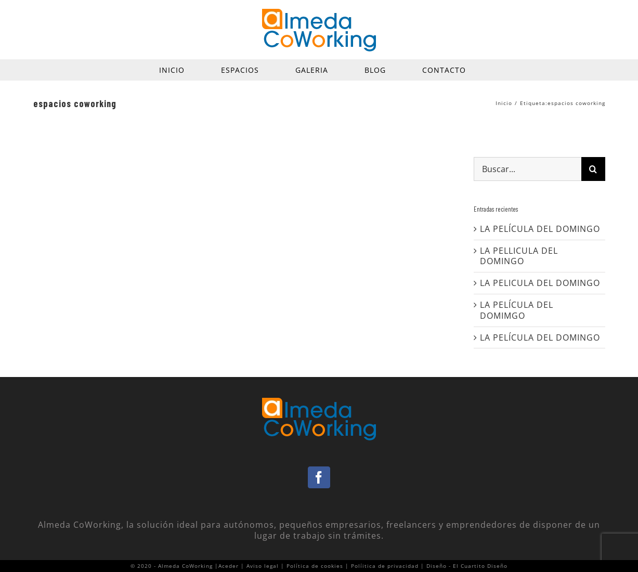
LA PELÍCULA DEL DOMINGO (540, 229)
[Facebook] (319, 477)
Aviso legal (262, 565)
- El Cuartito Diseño (478, 565)
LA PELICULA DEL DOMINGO (540, 283)
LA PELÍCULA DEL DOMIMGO (516, 310)
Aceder (228, 565)
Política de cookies (315, 565)
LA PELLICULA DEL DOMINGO (519, 256)
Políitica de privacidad (385, 565)
